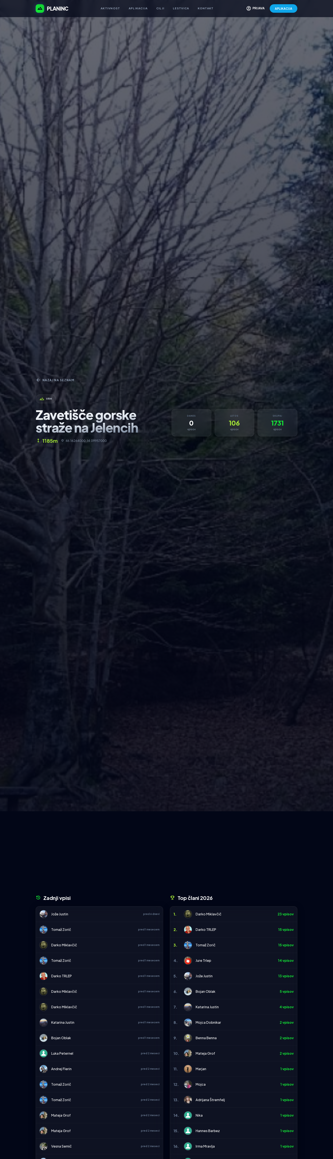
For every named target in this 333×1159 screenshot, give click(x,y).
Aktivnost (110, 8)
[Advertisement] (166, 854)
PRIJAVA (255, 8)
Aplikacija (138, 8)
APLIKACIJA (283, 8)
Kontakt (206, 8)
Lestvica (181, 8)
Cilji (160, 8)
